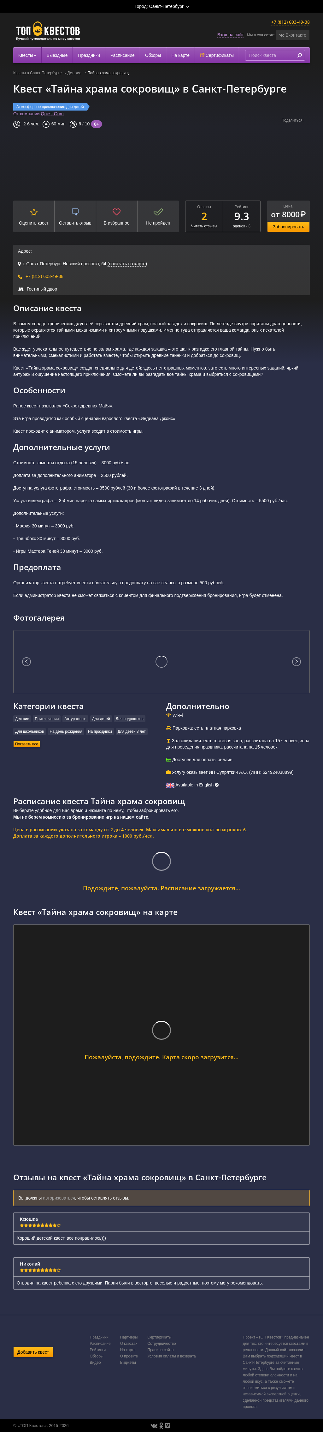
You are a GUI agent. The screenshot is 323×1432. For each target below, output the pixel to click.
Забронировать (288, 226)
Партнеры (129, 1337)
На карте (180, 55)
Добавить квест (33, 1352)
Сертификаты (217, 55)
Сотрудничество (161, 1343)
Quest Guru (52, 113)
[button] (293, 35)
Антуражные (75, 719)
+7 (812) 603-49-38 (290, 22)
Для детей (101, 719)
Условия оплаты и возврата (171, 1356)
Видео (95, 1362)
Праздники (89, 55)
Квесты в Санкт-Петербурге (37, 73)
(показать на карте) (127, 263)
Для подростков (130, 719)
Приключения (47, 719)
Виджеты (128, 1362)
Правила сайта (160, 1350)
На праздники (100, 731)
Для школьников (29, 731)
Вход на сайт (230, 34)
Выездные (57, 55)
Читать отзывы (204, 226)
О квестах (129, 1343)
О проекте (129, 1356)
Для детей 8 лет (132, 731)
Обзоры (153, 55)
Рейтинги (98, 1350)
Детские (75, 73)
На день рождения (66, 731)
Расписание (122, 55)
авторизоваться (59, 1197)
